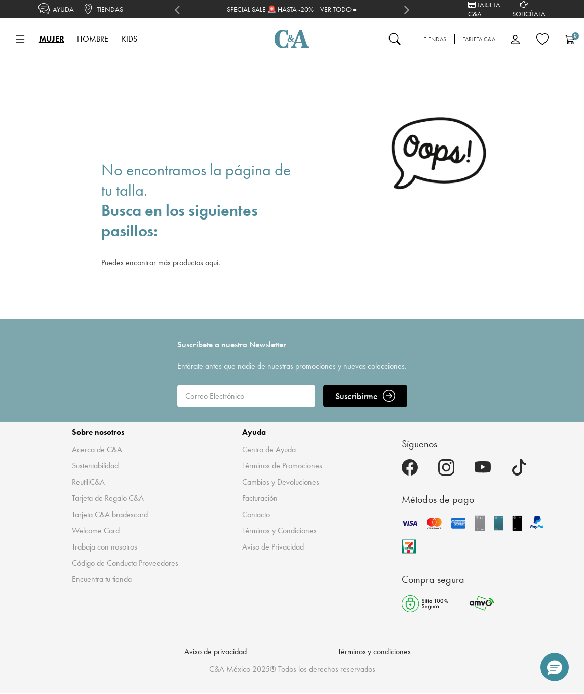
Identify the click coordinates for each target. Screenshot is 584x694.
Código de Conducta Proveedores (125, 563)
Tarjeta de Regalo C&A (108, 498)
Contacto (256, 514)
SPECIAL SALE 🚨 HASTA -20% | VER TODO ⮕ (292, 9)
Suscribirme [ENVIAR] (365, 396)
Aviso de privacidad (215, 651)
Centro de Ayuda (269, 449)
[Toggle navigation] (20, 39)
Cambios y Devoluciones (280, 482)
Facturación (260, 498)
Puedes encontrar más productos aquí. (160, 262)
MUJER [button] (51, 38)
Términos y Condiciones (279, 530)
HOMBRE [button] (92, 38)
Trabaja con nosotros (104, 546)
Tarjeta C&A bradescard (110, 514)
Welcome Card (96, 530)
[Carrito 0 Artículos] (570, 39)
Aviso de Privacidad (273, 546)
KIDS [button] (129, 38)
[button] (554, 667)
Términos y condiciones (374, 651)
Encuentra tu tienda (102, 579)
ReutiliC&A (88, 482)
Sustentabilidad (95, 465)
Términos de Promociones (282, 465)
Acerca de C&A (97, 449)
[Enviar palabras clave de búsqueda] (394, 39)
